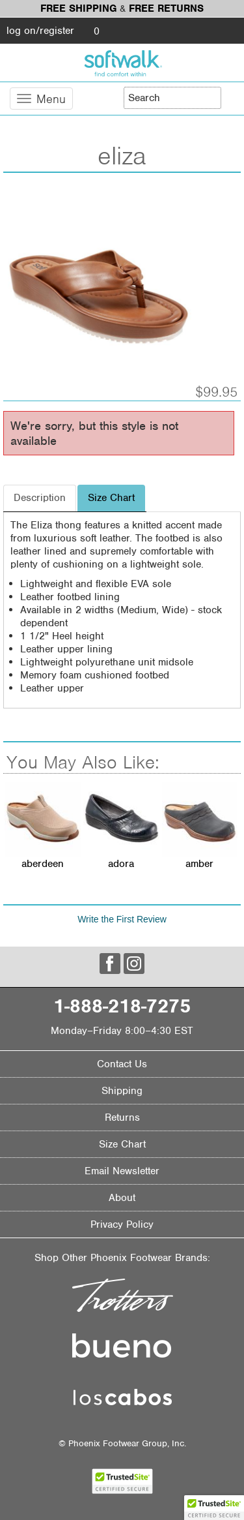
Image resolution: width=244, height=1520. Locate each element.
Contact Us (122, 1064)
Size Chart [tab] (111, 497)
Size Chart (122, 1144)
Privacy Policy (122, 1224)
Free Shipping (78, 8)
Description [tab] (40, 497)
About (122, 1197)
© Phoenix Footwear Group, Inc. (122, 1443)
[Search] (231, 97)
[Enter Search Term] (172, 98)
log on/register (40, 30)
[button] (214, 1507)
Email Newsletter (122, 1171)
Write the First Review (122, 919)
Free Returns (166, 8)
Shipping (122, 1090)
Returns (122, 1117)
